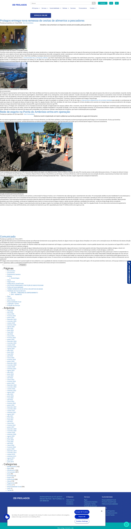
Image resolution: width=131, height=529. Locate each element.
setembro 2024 (11, 339)
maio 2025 (10, 325)
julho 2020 (10, 431)
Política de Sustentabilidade (15, 280)
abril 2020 (10, 436)
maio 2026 (10, 303)
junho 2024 (10, 345)
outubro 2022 (11, 381)
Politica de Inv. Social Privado (15, 276)
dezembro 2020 (11, 421)
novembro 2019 (11, 445)
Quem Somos (11, 293)
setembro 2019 (11, 449)
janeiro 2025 (10, 332)
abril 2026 (10, 305)
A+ (111, 3)
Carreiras (72, 8)
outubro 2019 (11, 447)
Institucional (10, 472)
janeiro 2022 (10, 398)
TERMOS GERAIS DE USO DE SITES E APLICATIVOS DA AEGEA (25, 282)
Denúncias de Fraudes (108, 507)
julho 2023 (10, 365)
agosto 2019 (10, 451)
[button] (7, 517)
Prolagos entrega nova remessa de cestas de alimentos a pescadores (42, 13)
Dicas (8, 466)
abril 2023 (10, 370)
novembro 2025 (11, 314)
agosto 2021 (10, 407)
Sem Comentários (28, 16)
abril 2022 (10, 392)
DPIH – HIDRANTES (16, 287)
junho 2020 (10, 432)
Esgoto (9, 470)
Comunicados (11, 263)
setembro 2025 (11, 317)
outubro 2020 (11, 425)
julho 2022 (10, 387)
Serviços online (108, 8)
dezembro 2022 (11, 378)
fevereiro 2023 (11, 374)
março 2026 (10, 306)
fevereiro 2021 (11, 418)
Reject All (82, 516)
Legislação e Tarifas (13, 296)
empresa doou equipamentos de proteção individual (97, 93)
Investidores (69, 496)
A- (116, 3)
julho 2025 (10, 321)
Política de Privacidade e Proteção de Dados (65, 526)
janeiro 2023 (10, 376)
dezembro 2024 (11, 334)
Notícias (9, 269)
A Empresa (69, 490)
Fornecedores (82, 8)
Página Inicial (11, 274)
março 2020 (10, 438)
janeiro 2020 (10, 442)
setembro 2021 (11, 405)
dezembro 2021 (11, 400)
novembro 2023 (11, 358)
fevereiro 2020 (11, 440)
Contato (9, 291)
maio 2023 (10, 369)
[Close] (102, 511)
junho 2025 (10, 323)
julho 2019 (10, 452)
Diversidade (10, 468)
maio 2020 (10, 434)
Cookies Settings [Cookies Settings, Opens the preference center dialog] (82, 521)
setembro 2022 (11, 383)
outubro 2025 (11, 316)
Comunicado (8, 229)
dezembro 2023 (11, 356)
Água (8, 289)
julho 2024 (10, 343)
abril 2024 (10, 348)
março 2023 (10, 372)
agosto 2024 (10, 341)
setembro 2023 (11, 361)
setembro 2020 (11, 427)
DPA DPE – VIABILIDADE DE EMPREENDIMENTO (24, 285)
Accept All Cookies (81, 512)
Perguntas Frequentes (108, 503)
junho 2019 (10, 454)
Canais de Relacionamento (109, 505)
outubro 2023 (11, 359)
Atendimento (11, 463)
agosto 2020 (10, 429)
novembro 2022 (11, 379)
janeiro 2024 (10, 354)
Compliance (69, 494)
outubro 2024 (11, 337)
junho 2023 (10, 367)
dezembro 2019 (11, 443)
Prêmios (9, 477)
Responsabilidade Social (14, 294)
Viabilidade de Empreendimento (16, 283)
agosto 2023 (10, 363)
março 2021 (10, 416)
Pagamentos (11, 476)
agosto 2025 (10, 319)
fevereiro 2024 (11, 352)
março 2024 (10, 350)
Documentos (11, 265)
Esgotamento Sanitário (14, 267)
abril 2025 (10, 327)
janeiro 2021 (10, 420)
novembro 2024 (11, 336)
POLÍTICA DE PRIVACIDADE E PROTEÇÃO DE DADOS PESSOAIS (25, 278)
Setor (8, 481)
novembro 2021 (11, 401)
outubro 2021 (11, 403)
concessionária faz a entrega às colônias (36, 50)
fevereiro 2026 (11, 308)
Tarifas (9, 483)
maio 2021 (10, 412)
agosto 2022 (10, 385)
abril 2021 (10, 414)
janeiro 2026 (10, 310)
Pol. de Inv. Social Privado (109, 494)
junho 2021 (10, 410)
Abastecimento (11, 459)
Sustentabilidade (107, 490)
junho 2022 (10, 389)
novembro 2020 (11, 423)
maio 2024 (10, 347)
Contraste (102, 3)
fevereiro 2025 (11, 330)
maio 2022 (10, 390)
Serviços (87, 490)
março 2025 (10, 328)
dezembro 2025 (11, 312)
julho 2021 (10, 409)
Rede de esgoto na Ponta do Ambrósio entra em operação (35, 104)
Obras (9, 272)
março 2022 (10, 394)
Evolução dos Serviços (13, 298)
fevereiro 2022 (11, 396)
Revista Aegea (15, 271)
